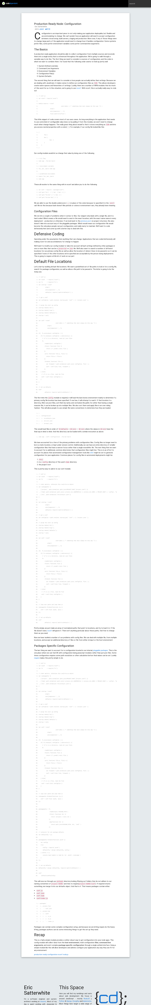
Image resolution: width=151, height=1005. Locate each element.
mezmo (43, 1002)
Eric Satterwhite (37, 991)
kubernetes (87, 1002)
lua (78, 1002)
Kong (75, 1002)
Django (69, 1002)
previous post (86, 221)
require (36, 658)
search (132, 4)
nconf (78, 88)
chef (92, 453)
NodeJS (87, 1000)
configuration (52, 954)
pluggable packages (100, 650)
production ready (40, 954)
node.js (65, 954)
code (12, 3)
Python (62, 1002)
